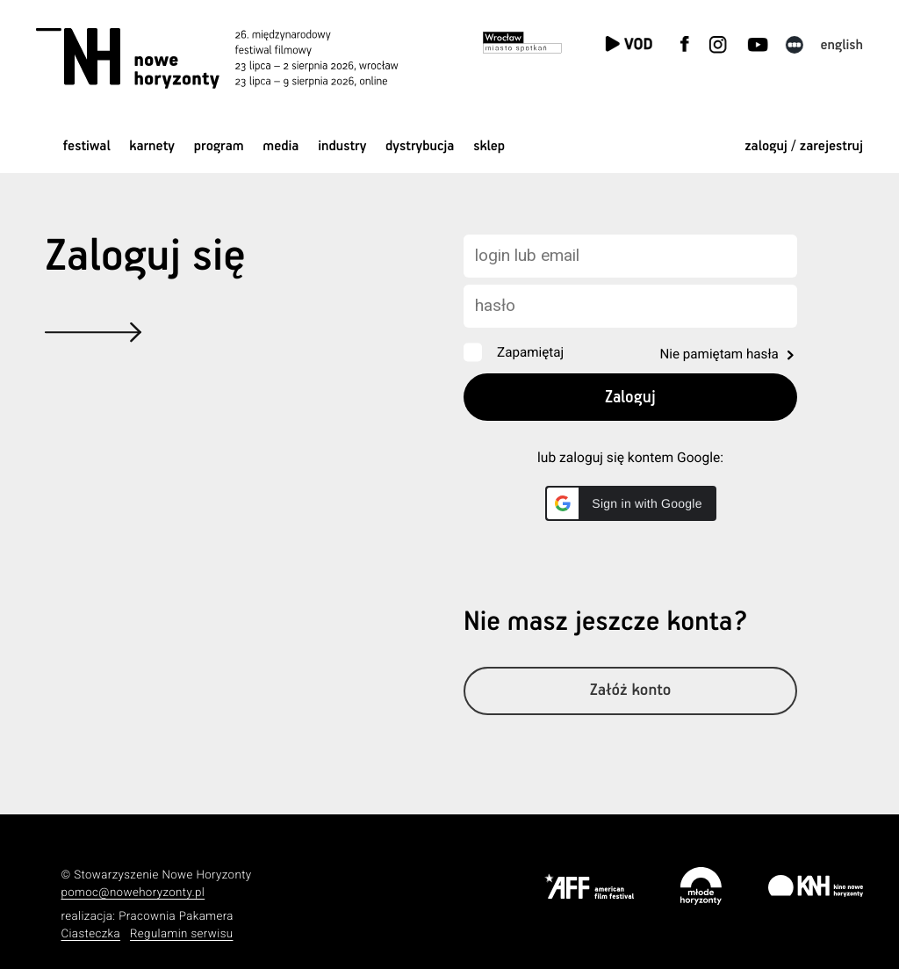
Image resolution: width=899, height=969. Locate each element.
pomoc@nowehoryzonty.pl (133, 893)
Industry (342, 146)
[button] (630, 503)
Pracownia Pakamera (176, 916)
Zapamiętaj (530, 352)
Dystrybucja (419, 146)
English (841, 45)
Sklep (489, 146)
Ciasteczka (90, 934)
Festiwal (87, 146)
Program (219, 146)
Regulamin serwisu (182, 934)
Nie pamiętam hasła (718, 354)
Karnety (152, 146)
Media (280, 146)
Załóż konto (631, 691)
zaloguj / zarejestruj (803, 146)
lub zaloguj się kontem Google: (630, 458)
